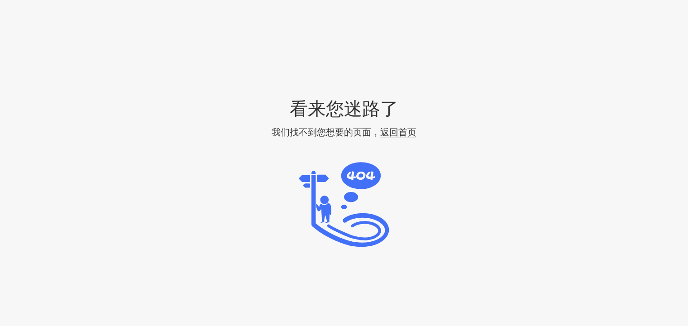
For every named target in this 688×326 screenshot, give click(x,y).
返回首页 (398, 132)
